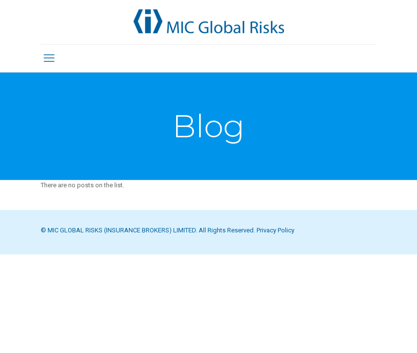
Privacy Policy (275, 230)
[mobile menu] (49, 58)
